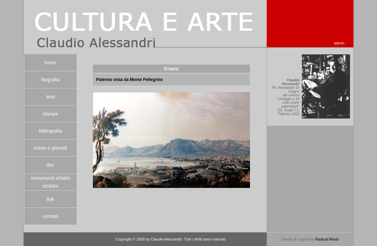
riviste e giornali (50, 148)
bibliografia (50, 131)
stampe (50, 114)
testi (50, 96)
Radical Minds (327, 239)
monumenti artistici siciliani (50, 182)
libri (50, 165)
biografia (50, 79)
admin (339, 43)
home (50, 62)
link (50, 199)
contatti (50, 216)
